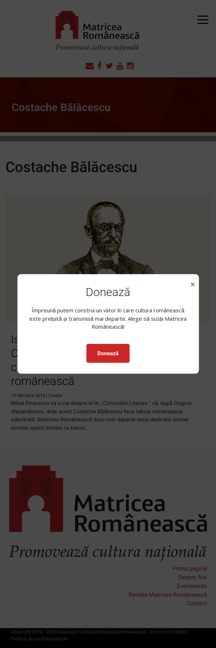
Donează (107, 353)
